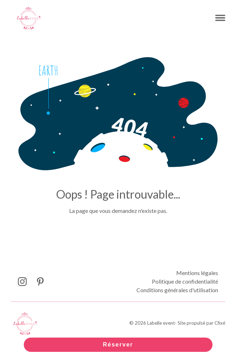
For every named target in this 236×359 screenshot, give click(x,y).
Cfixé (220, 323)
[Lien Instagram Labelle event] (22, 281)
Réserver (118, 344)
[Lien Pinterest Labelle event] (40, 281)
